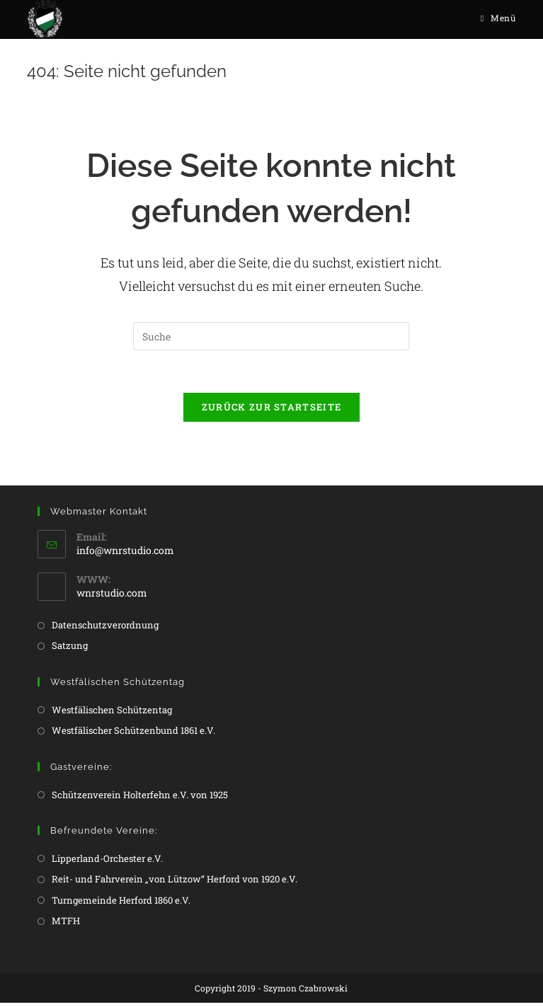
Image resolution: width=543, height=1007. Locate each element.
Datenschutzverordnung (105, 628)
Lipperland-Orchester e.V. (107, 862)
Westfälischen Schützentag (112, 713)
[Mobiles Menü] (498, 17)
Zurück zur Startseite (271, 411)
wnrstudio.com (111, 596)
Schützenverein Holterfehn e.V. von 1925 (140, 798)
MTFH (66, 924)
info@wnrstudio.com (125, 553)
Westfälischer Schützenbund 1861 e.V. (133, 734)
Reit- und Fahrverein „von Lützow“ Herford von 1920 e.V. (174, 883)
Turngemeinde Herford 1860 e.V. (121, 903)
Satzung (70, 649)
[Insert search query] (271, 340)
